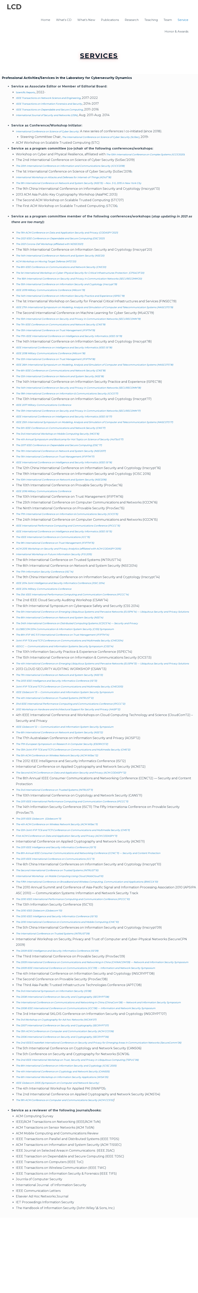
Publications (110, 20)
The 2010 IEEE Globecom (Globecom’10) (46, 957)
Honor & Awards (176, 32)
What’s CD (64, 20)
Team (168, 20)
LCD (15, 7)
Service (183, 20)
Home (45, 20)
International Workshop (34, 917)
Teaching (151, 20)
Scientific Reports (29, 93)
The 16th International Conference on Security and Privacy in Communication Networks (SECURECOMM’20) (99, 285)
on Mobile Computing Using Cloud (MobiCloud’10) (92, 917)
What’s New (86, 20)
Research (132, 20)
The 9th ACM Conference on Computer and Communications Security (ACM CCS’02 (79, 1175)
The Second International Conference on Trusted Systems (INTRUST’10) (70, 911)
